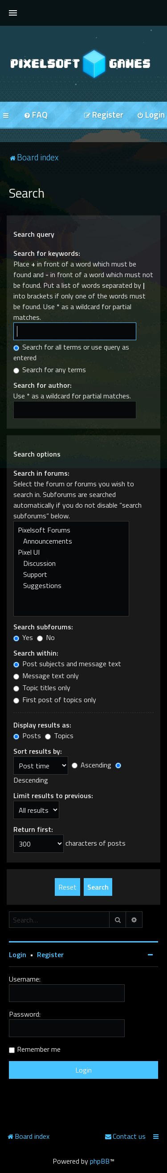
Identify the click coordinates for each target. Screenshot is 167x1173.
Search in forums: (41, 473)
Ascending (91, 764)
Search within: (35, 653)
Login (17, 954)
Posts (27, 735)
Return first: (33, 829)
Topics (59, 735)
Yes (23, 637)
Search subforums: (43, 626)
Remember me (39, 1049)
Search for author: (42, 385)
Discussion (71, 563)
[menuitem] (35, 115)
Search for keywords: (46, 253)
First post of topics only (54, 699)
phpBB (100, 1161)
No (46, 637)
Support (71, 574)
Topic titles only (41, 687)
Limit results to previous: (53, 795)
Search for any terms (49, 369)
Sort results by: (37, 751)
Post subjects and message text (67, 663)
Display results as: (42, 725)
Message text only (46, 675)
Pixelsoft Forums (71, 530)
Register (50, 954)
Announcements (71, 541)
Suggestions (71, 585)
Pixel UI (71, 552)
